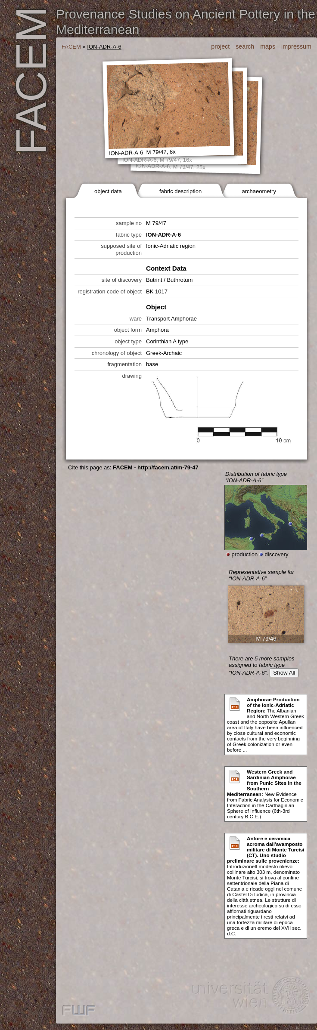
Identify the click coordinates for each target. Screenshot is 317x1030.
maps (267, 46)
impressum (296, 46)
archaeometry (259, 191)
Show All (284, 672)
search (245, 46)
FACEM (71, 46)
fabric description (180, 191)
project (220, 46)
